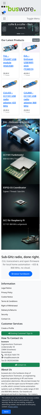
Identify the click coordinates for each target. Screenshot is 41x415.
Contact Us (5, 319)
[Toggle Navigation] (4, 3)
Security (4, 314)
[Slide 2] (22, 33)
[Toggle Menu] (4, 18)
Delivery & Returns (9, 310)
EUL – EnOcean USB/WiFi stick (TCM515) (29, 62)
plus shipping (7, 75)
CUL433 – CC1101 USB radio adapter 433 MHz (9, 99)
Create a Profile (7, 328)
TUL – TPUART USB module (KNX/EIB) (9, 60)
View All (36, 40)
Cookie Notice (7, 297)
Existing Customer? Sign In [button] (20, 333)
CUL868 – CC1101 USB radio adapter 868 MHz (30, 99)
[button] (3, 13)
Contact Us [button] (20, 365)
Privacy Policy (6, 292)
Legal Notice (6, 288)
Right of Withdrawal (9, 305)
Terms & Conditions (9, 301)
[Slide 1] (18, 33)
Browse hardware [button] (20, 273)
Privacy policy (13, 407)
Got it (6, 412)
